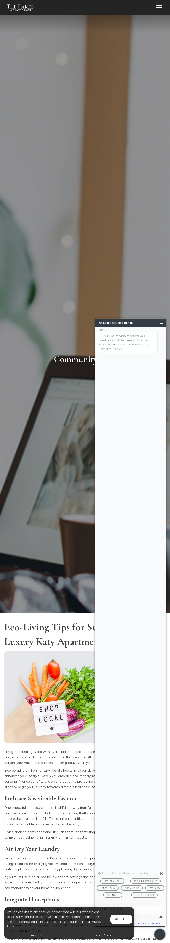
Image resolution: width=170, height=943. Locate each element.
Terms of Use (36, 935)
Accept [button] (121, 919)
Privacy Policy (101, 935)
